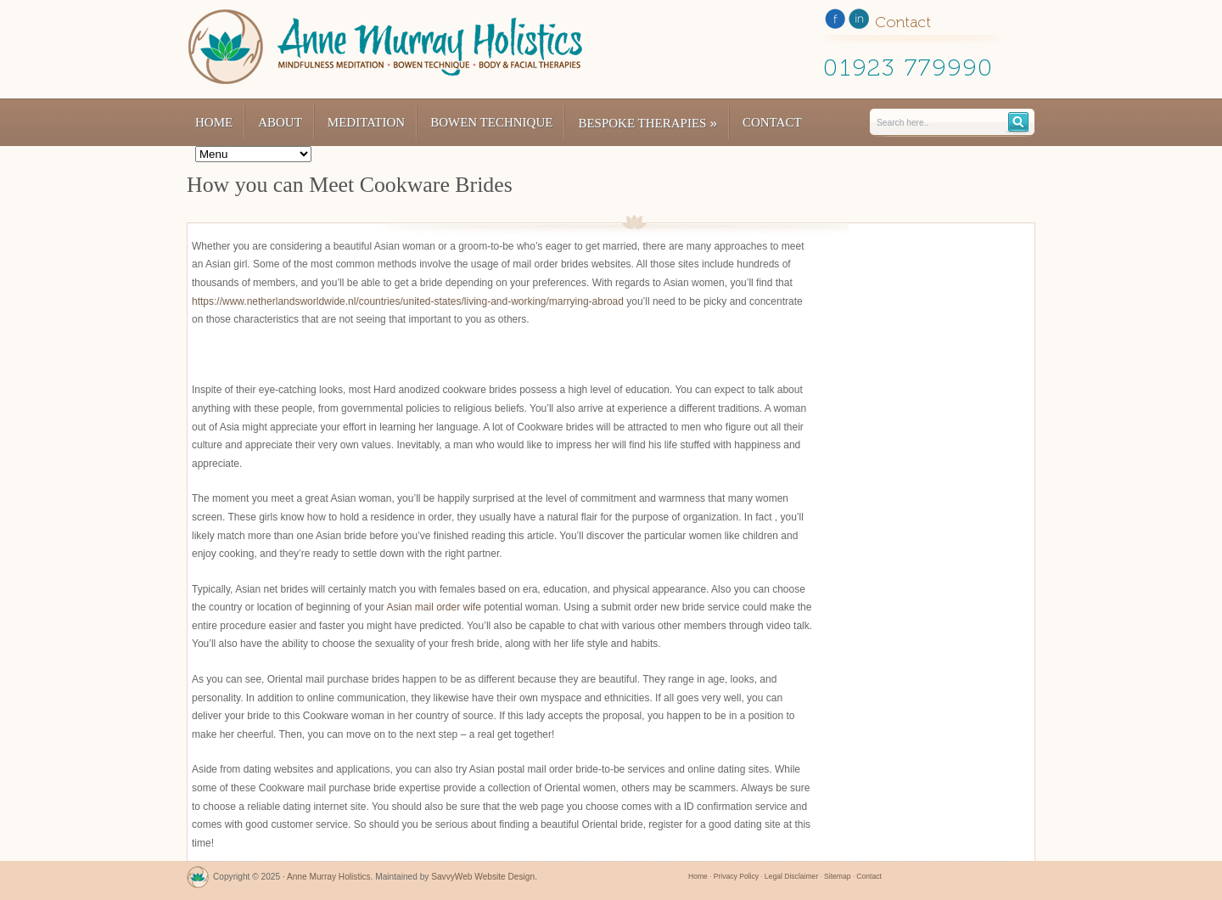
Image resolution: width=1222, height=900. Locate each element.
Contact (772, 122)
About (280, 122)
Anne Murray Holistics (329, 876)
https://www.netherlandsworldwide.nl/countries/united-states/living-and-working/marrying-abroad (408, 301)
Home (214, 122)
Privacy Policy (736, 876)
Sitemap (837, 876)
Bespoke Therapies (647, 122)
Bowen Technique (491, 122)
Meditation (366, 122)
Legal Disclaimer (791, 876)
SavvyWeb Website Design (483, 876)
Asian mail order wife (433, 607)
